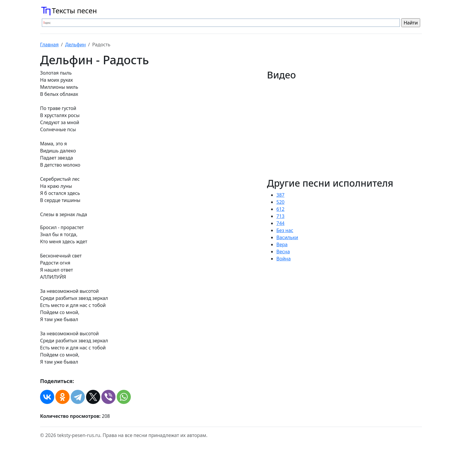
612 (280, 209)
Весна (283, 251)
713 (280, 216)
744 (280, 223)
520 (280, 202)
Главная (49, 44)
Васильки (287, 237)
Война (283, 258)
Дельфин (75, 44)
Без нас (284, 230)
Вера (282, 244)
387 (280, 195)
